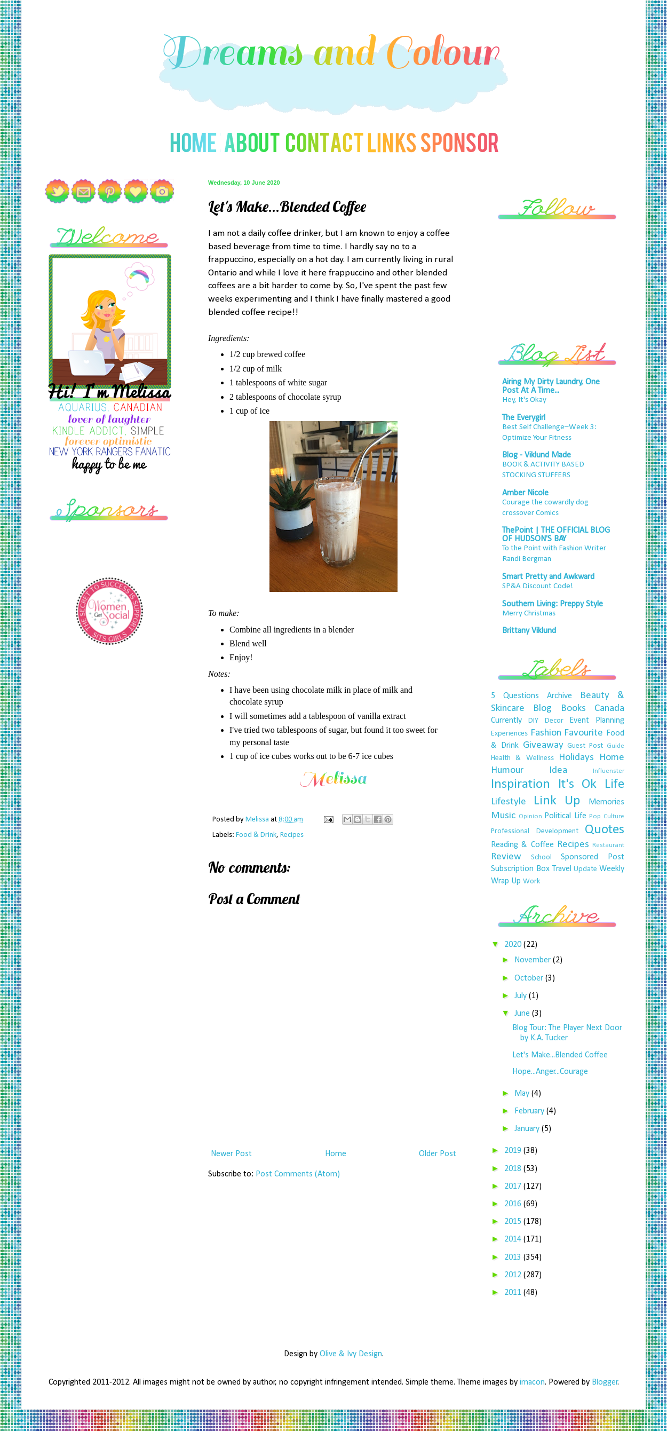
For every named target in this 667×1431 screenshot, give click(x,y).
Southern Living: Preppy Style (552, 604)
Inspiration (520, 784)
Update (585, 869)
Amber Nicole (525, 493)
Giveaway (543, 745)
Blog (542, 708)
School (541, 857)
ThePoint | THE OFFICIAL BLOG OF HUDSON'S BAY (556, 534)
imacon (532, 1382)
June (523, 1013)
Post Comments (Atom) (298, 1174)
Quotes (604, 829)
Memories (606, 802)
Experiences (509, 734)
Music (503, 816)
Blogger (605, 1382)
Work (531, 881)
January (528, 1129)
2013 (513, 1257)
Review (506, 857)
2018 (513, 1169)
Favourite (583, 733)
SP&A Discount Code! (537, 586)
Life (614, 784)
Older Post (437, 1154)
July (521, 996)
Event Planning (596, 720)
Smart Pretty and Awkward (548, 577)
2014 (513, 1239)
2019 (513, 1151)
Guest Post (585, 746)
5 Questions (515, 696)
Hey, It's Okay (524, 400)
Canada (609, 708)
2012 (513, 1275)
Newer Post (231, 1154)
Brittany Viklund (529, 631)
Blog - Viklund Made (536, 455)
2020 (513, 944)
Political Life (565, 816)
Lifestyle (508, 802)
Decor (554, 721)
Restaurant (608, 845)
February (530, 1111)
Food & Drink (256, 835)
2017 (513, 1186)
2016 (513, 1204)
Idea (558, 770)
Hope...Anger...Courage (550, 1072)
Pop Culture (606, 816)
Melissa (258, 820)
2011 (513, 1292)
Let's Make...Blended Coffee (560, 1055)
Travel (561, 869)
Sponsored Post (592, 857)
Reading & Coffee (522, 845)
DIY (533, 721)
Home (335, 1154)
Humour (507, 770)
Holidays (576, 758)
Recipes (292, 835)
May (522, 1093)
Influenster (608, 771)
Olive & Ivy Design (351, 1354)
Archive (559, 696)
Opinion (530, 816)
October (529, 978)
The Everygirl (523, 418)
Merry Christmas (528, 614)
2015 (513, 1221)
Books (573, 708)
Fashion (545, 733)
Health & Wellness (522, 758)
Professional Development (534, 831)
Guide (615, 745)
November (533, 960)
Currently (506, 720)
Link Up (557, 801)
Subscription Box (520, 869)
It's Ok (577, 784)
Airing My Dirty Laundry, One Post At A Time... (551, 386)
